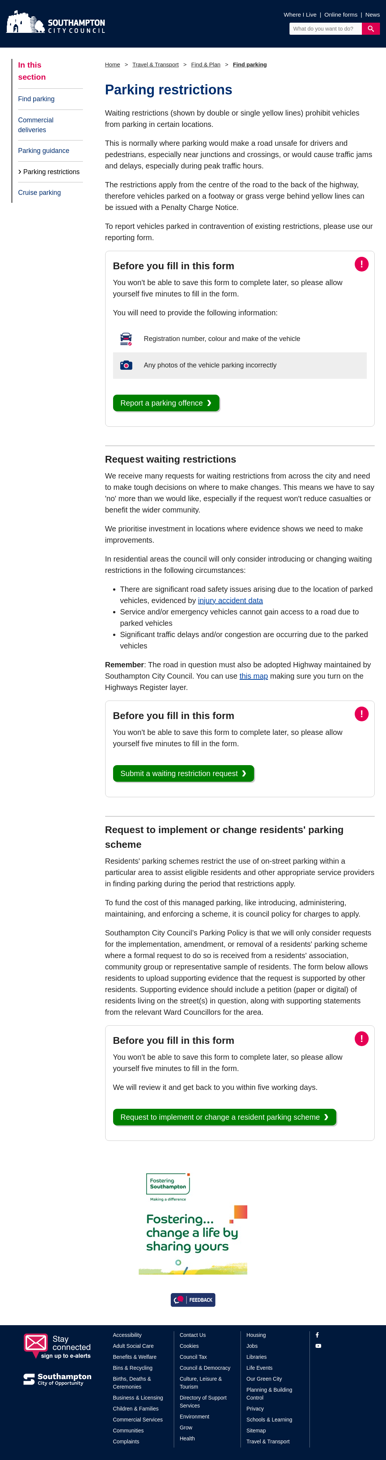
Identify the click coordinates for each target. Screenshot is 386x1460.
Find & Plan (206, 64)
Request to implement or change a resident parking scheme (220, 1117)
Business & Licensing (138, 1398)
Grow (186, 1428)
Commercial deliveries (36, 125)
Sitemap (256, 1431)
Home (112, 64)
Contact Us (193, 1335)
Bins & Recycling (133, 1368)
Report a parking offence (162, 403)
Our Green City (264, 1379)
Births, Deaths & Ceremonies (132, 1383)
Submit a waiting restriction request (179, 773)
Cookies (189, 1346)
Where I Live (300, 14)
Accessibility (127, 1335)
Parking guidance (43, 150)
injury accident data (230, 600)
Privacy (255, 1409)
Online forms (341, 14)
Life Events (260, 1368)
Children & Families (136, 1409)
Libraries (257, 1357)
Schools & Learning (269, 1420)
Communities (128, 1431)
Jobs (252, 1346)
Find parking (36, 99)
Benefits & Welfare (135, 1357)
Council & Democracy (205, 1368)
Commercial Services (138, 1420)
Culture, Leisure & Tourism (201, 1383)
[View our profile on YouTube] (339, 1346)
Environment (195, 1417)
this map (253, 676)
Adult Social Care (133, 1346)
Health (187, 1438)
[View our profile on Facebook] (339, 1335)
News (372, 14)
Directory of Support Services (203, 1402)
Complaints (126, 1441)
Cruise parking (39, 192)
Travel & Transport (155, 64)
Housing (256, 1335)
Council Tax (193, 1357)
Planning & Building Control (269, 1394)
